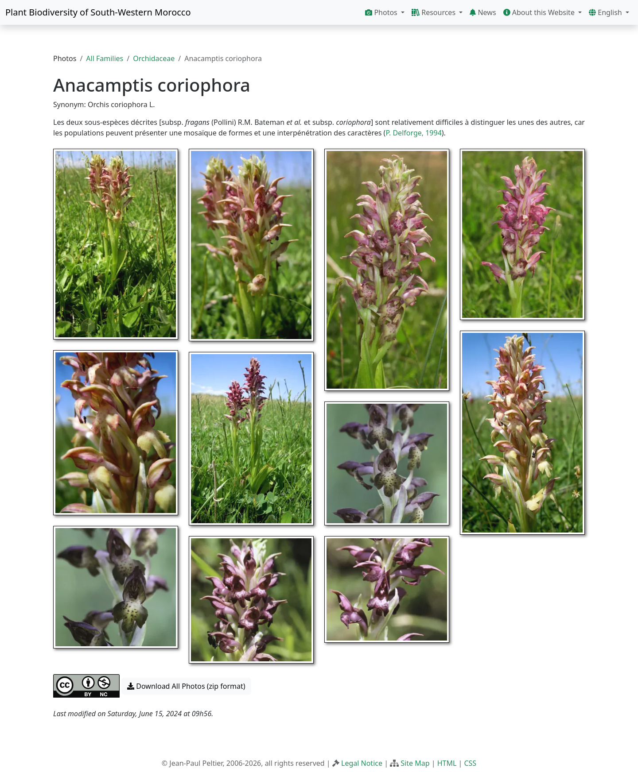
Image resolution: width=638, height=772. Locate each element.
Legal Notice (361, 763)
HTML (447, 763)
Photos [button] (382, 12)
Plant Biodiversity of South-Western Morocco (98, 12)
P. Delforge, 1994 (413, 133)
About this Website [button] (540, 12)
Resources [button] (434, 12)
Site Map (415, 763)
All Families (104, 58)
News (483, 12)
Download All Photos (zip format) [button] (186, 686)
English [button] (606, 12)
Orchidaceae (154, 58)
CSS (470, 763)
